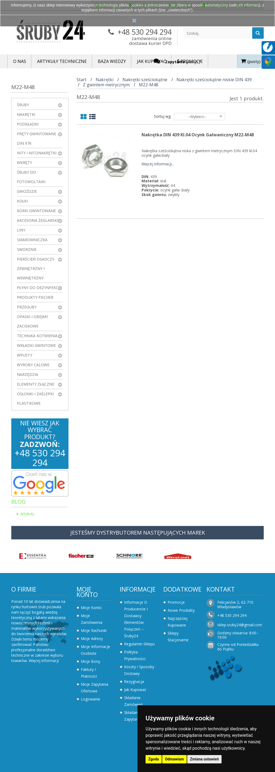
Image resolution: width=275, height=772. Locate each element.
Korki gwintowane (36, 210)
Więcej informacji (44, 660)
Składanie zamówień (133, 701)
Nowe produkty (181, 610)
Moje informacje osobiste (95, 650)
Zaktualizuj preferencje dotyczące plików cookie (41, 769)
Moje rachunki (94, 630)
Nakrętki (26, 114)
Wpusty (24, 355)
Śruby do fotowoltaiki (31, 177)
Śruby (23, 104)
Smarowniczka (32, 239)
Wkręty (24, 162)
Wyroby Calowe (33, 364)
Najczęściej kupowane (177, 622)
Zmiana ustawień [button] (204, 759)
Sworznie (27, 249)
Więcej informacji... (158, 164)
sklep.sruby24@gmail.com (239, 624)
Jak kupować (135, 689)
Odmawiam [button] (174, 759)
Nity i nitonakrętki (36, 152)
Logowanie (90, 699)
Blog (18, 501)
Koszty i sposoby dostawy (139, 670)
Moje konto (87, 592)
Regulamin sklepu (139, 643)
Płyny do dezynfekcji (38, 287)
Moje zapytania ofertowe (94, 687)
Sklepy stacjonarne (178, 636)
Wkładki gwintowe (36, 345)
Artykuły (27, 513)
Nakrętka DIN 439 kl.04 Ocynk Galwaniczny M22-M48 (198, 135)
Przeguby (27, 306)
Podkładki (27, 124)
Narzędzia (27, 374)
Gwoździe (27, 191)
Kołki (22, 201)
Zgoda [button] (153, 759)
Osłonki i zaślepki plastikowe (35, 398)
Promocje (176, 602)
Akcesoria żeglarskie (38, 220)
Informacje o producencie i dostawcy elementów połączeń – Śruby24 (136, 619)
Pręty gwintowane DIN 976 (36, 138)
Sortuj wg (162, 116)
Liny (21, 230)
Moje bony (90, 661)
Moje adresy (92, 638)
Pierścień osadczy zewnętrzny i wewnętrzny (35, 268)
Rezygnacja (134, 681)
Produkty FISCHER (35, 297)
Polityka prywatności (134, 655)
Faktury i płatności (89, 673)
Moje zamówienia (91, 619)
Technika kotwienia (37, 335)
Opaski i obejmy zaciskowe (32, 321)
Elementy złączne (35, 384)
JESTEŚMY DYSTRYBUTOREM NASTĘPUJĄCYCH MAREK (137, 532)
